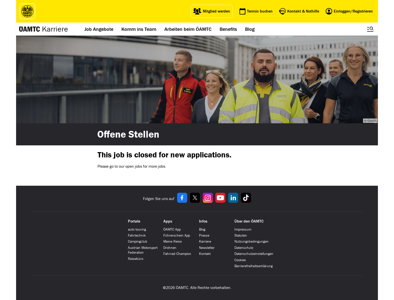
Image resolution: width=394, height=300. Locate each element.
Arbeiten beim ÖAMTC (188, 29)
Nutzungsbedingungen (251, 241)
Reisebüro (135, 259)
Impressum (242, 229)
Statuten (240, 235)
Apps (167, 221)
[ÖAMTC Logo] (26, 11)
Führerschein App (176, 235)
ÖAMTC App (172, 229)
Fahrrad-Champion (177, 254)
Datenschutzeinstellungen (253, 254)
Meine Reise (172, 241)
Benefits (228, 29)
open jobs (133, 166)
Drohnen (169, 248)
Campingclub (137, 241)
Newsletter (207, 248)
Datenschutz (243, 248)
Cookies (240, 260)
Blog (250, 29)
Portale (134, 221)
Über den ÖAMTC (249, 221)
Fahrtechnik (137, 235)
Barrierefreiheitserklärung (253, 266)
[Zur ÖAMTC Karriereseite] (29, 29)
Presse (204, 235)
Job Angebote (98, 29)
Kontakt (205, 254)
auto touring (137, 229)
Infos (203, 221)
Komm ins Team (138, 29)
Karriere (55, 29)
